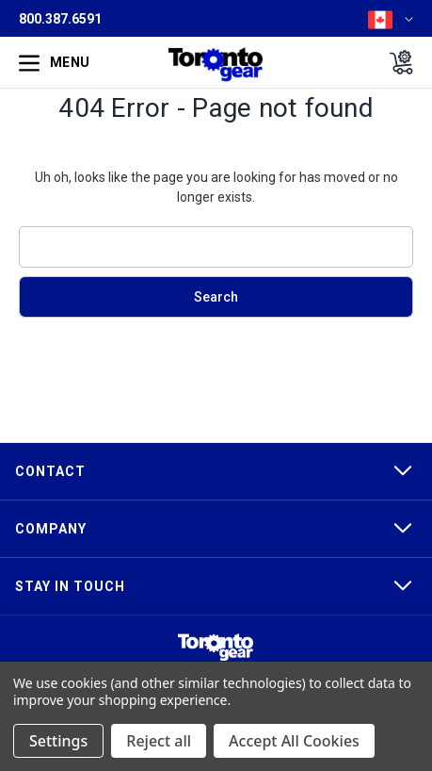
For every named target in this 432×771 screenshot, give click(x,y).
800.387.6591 (60, 18)
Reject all (158, 740)
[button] (215, 647)
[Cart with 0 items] (395, 62)
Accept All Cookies (294, 740)
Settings (58, 740)
